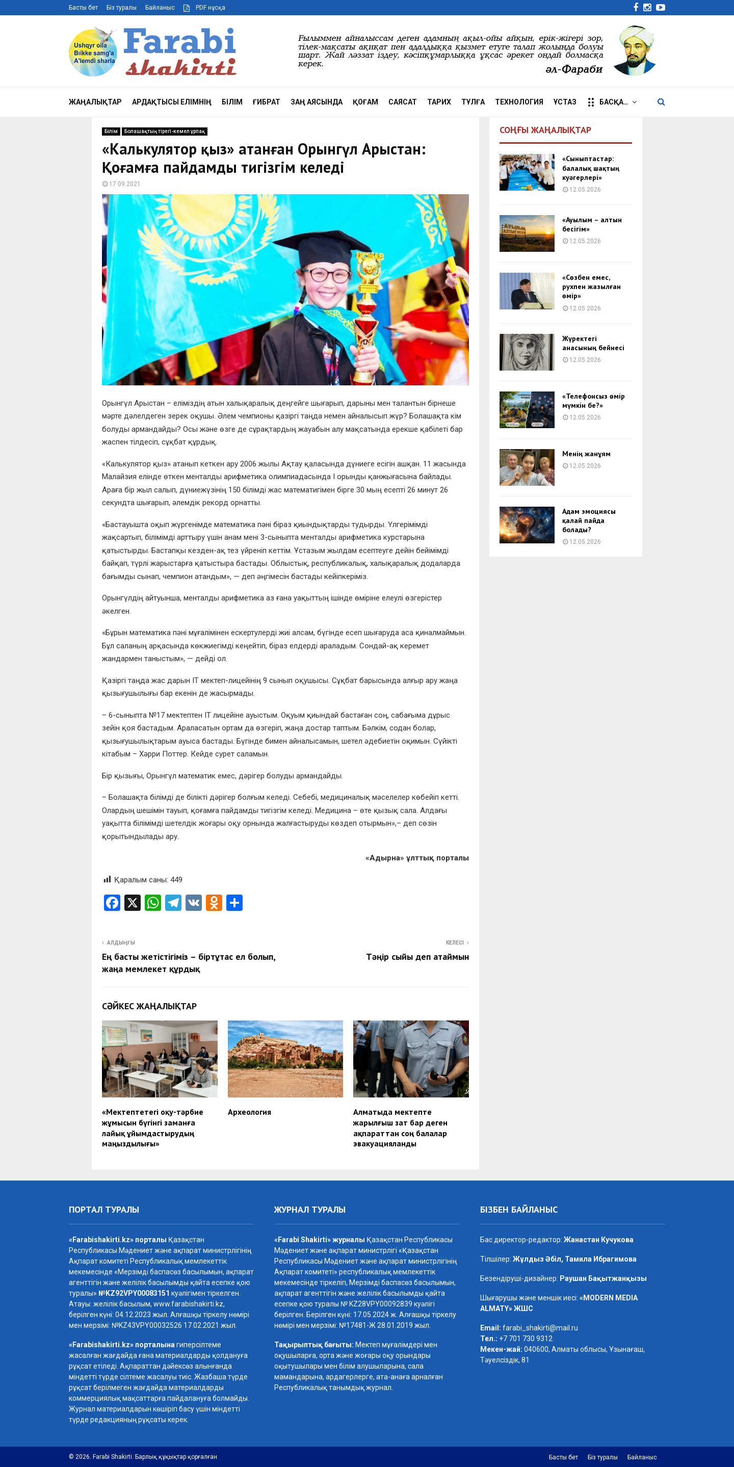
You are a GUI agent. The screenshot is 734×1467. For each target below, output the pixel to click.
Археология (249, 1112)
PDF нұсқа (204, 8)
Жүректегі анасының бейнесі (593, 343)
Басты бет (83, 7)
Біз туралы (122, 7)
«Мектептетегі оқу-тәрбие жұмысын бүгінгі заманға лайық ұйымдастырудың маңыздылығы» (152, 1127)
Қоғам (365, 102)
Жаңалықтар (95, 102)
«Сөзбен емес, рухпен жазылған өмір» (591, 286)
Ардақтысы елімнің (172, 102)
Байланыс (160, 7)
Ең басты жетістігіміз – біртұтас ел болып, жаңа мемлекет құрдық (188, 963)
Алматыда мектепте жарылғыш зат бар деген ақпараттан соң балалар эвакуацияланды (400, 1127)
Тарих (439, 102)
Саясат (402, 102)
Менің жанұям (586, 453)
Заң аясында (317, 102)
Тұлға (473, 102)
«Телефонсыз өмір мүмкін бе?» (593, 400)
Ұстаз (565, 102)
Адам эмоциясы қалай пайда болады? (589, 520)
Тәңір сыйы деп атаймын (417, 956)
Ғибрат (266, 102)
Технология (519, 102)
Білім (232, 102)
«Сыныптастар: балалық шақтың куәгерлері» (590, 167)
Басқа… (607, 102)
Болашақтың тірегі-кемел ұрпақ (164, 131)
